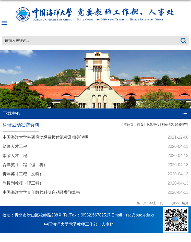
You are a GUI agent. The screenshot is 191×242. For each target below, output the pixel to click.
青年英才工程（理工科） (25, 165)
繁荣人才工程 (15, 155)
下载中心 (152, 124)
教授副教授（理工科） (23, 183)
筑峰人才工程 (15, 146)
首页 (140, 124)
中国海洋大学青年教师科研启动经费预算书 (41, 192)
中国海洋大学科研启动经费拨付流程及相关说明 (45, 137)
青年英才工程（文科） (23, 174)
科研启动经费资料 (175, 124)
